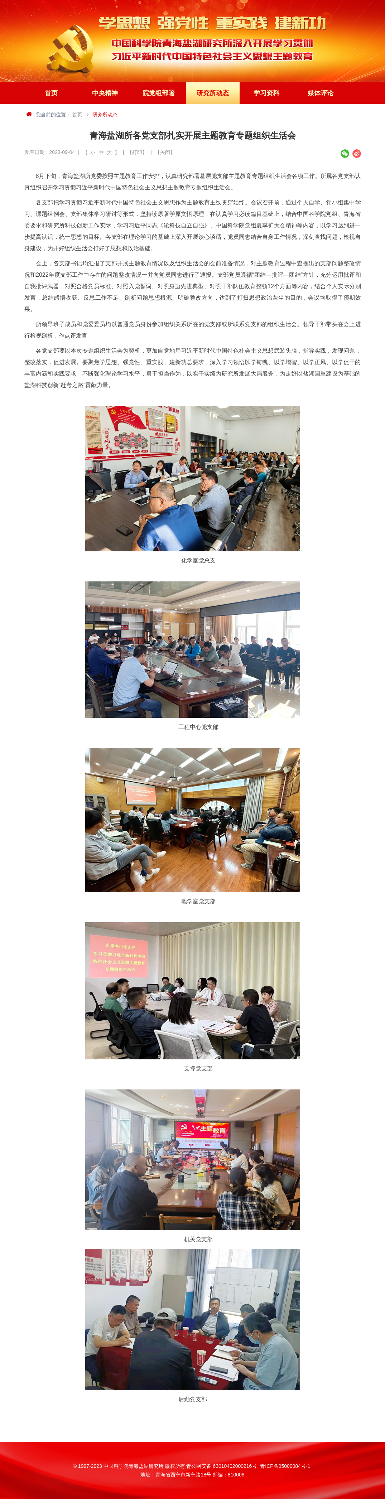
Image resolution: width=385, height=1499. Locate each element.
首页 (51, 93)
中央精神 (105, 93)
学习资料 (266, 93)
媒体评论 (320, 93)
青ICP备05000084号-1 (285, 1466)
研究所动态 (213, 93)
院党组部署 (159, 93)
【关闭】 (165, 152)
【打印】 (137, 152)
